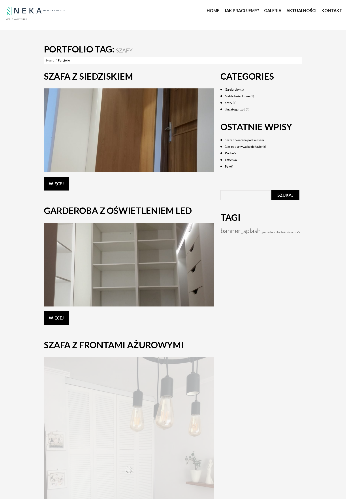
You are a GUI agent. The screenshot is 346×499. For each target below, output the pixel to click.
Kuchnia (230, 153)
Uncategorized (235, 109)
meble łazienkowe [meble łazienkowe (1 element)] (284, 232)
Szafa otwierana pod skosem (244, 140)
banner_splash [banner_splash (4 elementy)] (240, 230)
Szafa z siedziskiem (88, 76)
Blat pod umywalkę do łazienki (245, 146)
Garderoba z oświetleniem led (118, 210)
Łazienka (231, 160)
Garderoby (232, 89)
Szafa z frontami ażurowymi (114, 345)
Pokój (229, 166)
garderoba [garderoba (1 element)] (267, 232)
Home (50, 60)
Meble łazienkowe (237, 96)
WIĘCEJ (56, 183)
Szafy (228, 103)
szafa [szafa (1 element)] (297, 232)
